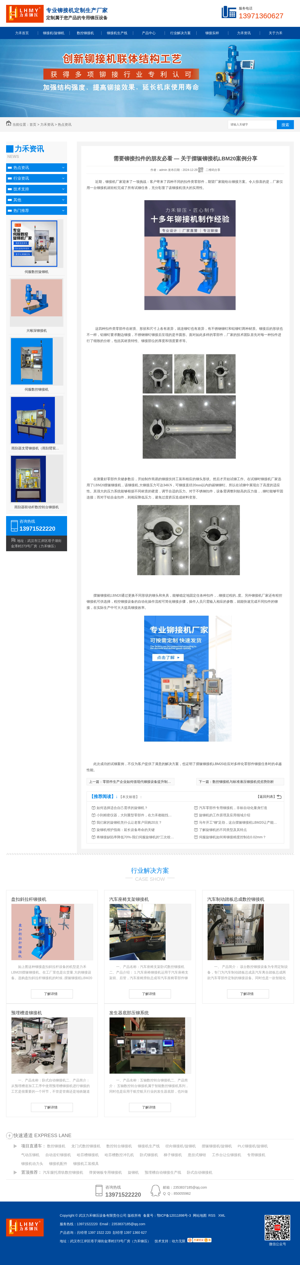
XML (222, 1215)
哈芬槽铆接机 (88, 1155)
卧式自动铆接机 (199, 1172)
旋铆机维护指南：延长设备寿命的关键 (126, 830)
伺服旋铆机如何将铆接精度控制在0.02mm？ (232, 837)
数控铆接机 (56, 1146)
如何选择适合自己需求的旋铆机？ (122, 808)
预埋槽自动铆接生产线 (163, 1172)
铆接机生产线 (149, 1146)
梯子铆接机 (173, 1155)
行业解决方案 (150, 870)
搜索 (285, 125)
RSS (212, 1215)
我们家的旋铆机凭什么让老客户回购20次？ (129, 822)
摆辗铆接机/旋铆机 (217, 1146)
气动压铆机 (30, 1155)
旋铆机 (133, 1172)
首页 (33, 124)
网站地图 (200, 1215)
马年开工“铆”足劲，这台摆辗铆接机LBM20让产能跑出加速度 (238, 822)
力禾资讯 (47, 124)
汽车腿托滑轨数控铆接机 (63, 1172)
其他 (17, 200)
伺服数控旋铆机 (37, 272)
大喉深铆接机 (36, 330)
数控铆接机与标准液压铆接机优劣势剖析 (243, 782)
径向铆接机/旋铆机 (180, 1146)
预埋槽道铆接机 (26, 1012)
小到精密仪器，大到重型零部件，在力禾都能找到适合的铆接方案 (136, 815)
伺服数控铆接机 (37, 389)
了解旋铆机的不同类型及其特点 (223, 830)
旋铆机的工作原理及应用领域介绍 (224, 815)
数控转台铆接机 (119, 1146)
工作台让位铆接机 (226, 1155)
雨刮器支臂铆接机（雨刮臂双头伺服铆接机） (36, 448)
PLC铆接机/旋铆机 (253, 1146)
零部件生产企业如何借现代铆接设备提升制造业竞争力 (144, 782)
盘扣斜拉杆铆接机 (28, 899)
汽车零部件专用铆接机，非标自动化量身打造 (233, 808)
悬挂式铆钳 (197, 1155)
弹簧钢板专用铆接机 (105, 1172)
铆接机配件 (58, 1163)
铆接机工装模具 (86, 1163)
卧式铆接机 (149, 1155)
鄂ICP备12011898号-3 (174, 1215)
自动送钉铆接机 (58, 1155)
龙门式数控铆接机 (85, 1146)
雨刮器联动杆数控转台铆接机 (36, 507)
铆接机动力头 (32, 1163)
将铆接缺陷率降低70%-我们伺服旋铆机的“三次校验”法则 (136, 837)
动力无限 (178, 1241)
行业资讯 (21, 178)
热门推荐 (21, 210)
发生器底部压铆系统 (129, 1012)
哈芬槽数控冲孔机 (119, 1155)
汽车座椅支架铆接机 (129, 899)
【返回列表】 (266, 796)
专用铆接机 (256, 1155)
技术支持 (21, 189)
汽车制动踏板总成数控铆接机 (235, 899)
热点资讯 (64, 124)
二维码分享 (213, 170)
